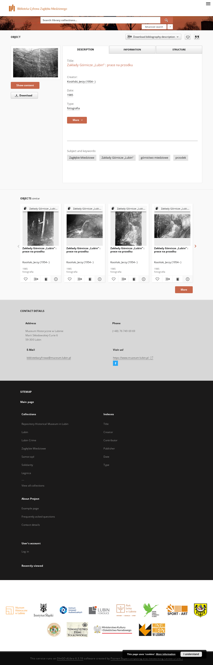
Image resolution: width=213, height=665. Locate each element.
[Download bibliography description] (35, 279)
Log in (25, 551)
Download (23, 95)
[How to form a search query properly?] (170, 26)
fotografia (73, 108)
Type (106, 465)
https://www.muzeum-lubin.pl (133, 358)
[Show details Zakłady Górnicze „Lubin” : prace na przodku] (55, 279)
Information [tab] (132, 49)
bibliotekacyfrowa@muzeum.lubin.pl (49, 358)
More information (165, 654)
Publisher (109, 448)
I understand (191, 654)
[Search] (166, 20)
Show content (25, 85)
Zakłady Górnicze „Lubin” (117, 158)
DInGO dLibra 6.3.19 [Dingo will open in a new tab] (70, 658)
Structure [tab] (179, 49)
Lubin (25, 432)
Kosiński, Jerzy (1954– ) (81, 81)
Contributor (110, 440)
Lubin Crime (29, 440)
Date (106, 456)
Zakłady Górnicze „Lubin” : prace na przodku (39, 249)
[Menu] (208, 3)
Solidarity (27, 465)
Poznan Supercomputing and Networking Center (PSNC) (147, 658)
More (184, 289)
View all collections (33, 485)
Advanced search (154, 26)
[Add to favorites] (188, 37)
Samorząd (28, 456)
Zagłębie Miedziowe (81, 158)
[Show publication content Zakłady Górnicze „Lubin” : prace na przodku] (46, 279)
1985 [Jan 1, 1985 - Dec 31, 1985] (70, 95)
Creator (108, 432)
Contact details (31, 525)
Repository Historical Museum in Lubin (45, 424)
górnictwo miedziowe (154, 158)
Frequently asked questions (38, 516)
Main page (27, 402)
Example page (30, 508)
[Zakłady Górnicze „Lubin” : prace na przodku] (35, 62)
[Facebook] (115, 363)
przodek (180, 158)
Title (106, 424)
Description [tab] (85, 49)
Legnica (26, 473)
